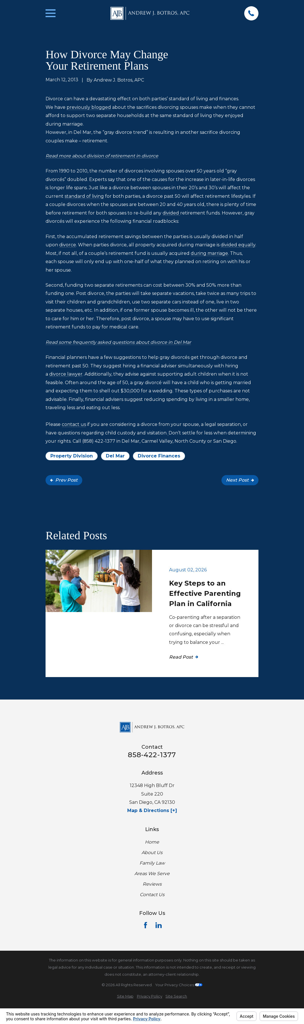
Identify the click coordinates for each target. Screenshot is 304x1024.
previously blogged (89, 107)
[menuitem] (125, 996)
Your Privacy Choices (178, 985)
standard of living (84, 196)
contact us (74, 424)
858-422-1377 (152, 755)
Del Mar (115, 456)
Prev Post (64, 480)
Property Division (71, 456)
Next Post (240, 480)
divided (171, 213)
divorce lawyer (66, 374)
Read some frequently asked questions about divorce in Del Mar (118, 342)
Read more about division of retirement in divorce (102, 156)
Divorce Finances (159, 456)
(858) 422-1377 (98, 441)
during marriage (209, 253)
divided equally (238, 244)
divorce (67, 244)
